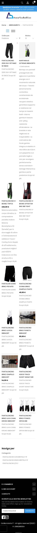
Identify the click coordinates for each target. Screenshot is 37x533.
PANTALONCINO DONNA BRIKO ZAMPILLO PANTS (25, 286)
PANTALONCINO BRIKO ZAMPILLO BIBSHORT (8, 374)
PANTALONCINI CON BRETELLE (13, 457)
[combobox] (10, 38)
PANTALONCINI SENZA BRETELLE (14, 460)
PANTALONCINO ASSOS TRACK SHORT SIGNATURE (26, 374)
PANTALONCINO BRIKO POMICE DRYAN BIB (25, 418)
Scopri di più (12, 261)
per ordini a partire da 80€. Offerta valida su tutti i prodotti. (18, 8)
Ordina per (5, 35)
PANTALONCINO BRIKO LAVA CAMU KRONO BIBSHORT (9, 418)
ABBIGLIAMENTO (14, 25)
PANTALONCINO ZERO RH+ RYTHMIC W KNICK (9, 63)
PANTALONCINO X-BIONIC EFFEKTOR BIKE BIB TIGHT (26, 204)
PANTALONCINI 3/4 (9, 463)
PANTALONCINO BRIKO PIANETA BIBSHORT (25, 330)
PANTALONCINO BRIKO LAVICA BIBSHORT (8, 330)
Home (4, 25)
